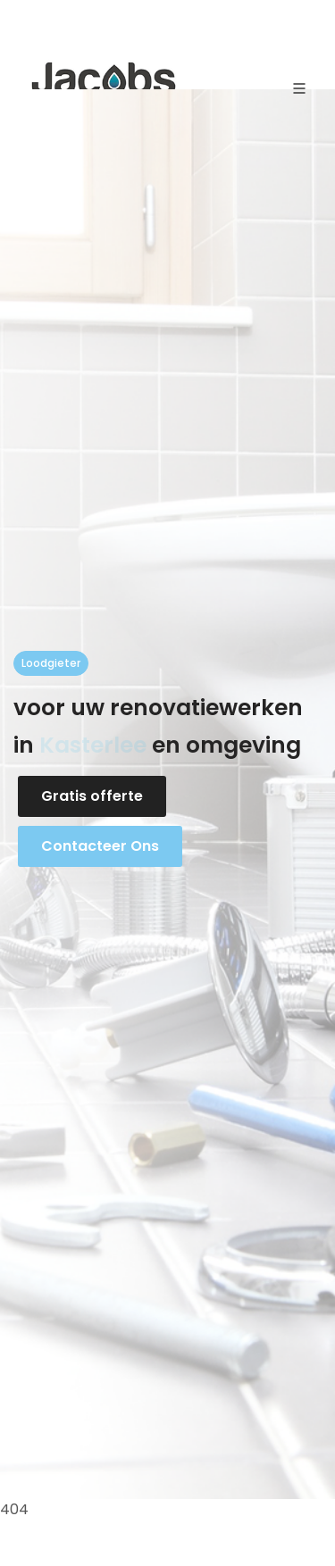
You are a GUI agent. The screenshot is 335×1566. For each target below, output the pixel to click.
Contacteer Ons (100, 846)
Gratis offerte (92, 796)
